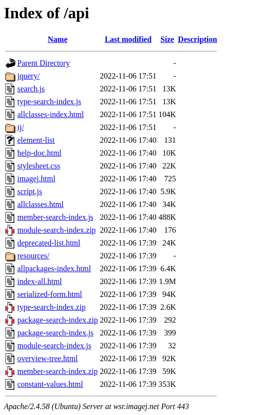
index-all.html (39, 281)
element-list (36, 140)
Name (58, 39)
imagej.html (36, 178)
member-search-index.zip (57, 371)
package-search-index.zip (57, 320)
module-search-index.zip (56, 230)
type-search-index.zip (51, 307)
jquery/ (28, 76)
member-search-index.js (55, 217)
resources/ (33, 255)
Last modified (128, 39)
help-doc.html (39, 153)
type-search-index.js (49, 101)
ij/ (20, 127)
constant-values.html (50, 384)
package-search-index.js (55, 333)
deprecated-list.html (49, 243)
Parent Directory (43, 63)
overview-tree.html (47, 358)
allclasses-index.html (50, 114)
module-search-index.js (54, 345)
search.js (31, 88)
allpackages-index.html (54, 268)
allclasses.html (40, 204)
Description (197, 39)
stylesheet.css (38, 166)
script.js (29, 191)
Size (167, 39)
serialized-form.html (49, 294)
